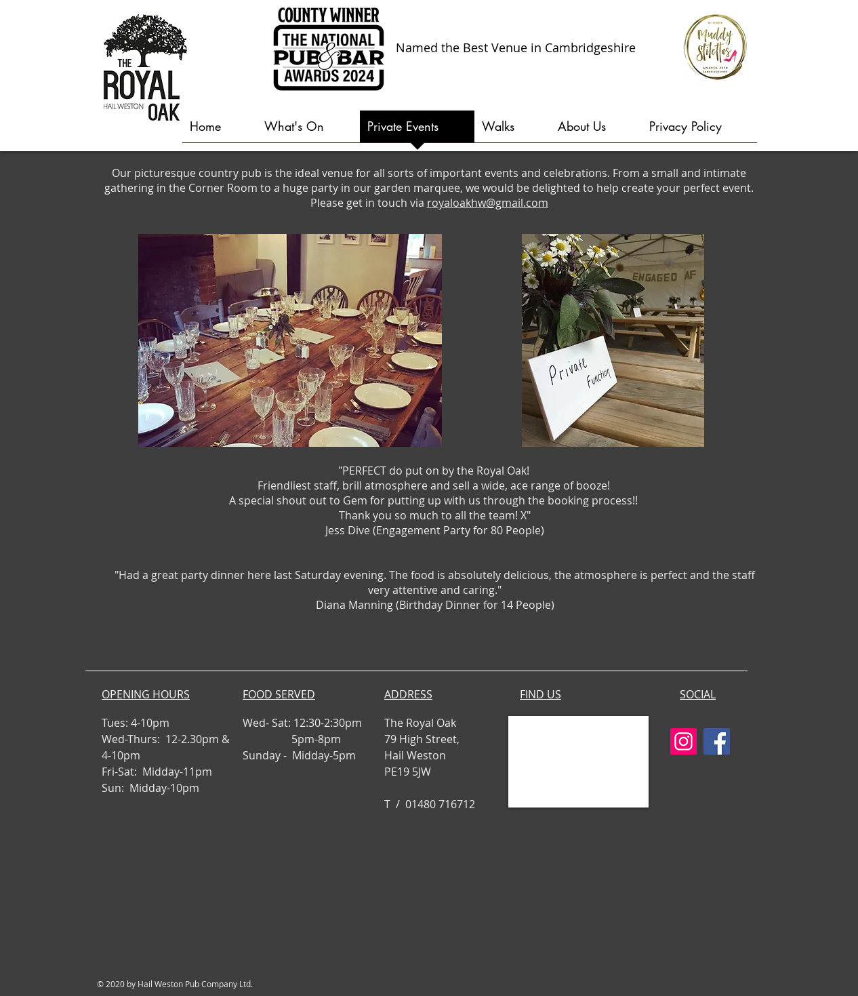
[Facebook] (716, 741)
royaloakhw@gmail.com (487, 202)
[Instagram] (683, 741)
